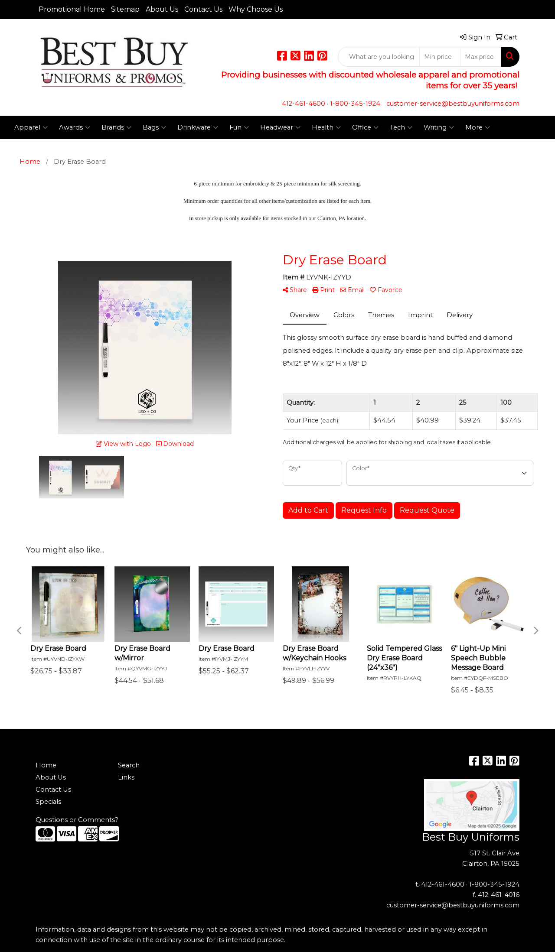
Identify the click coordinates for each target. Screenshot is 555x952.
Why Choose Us (256, 9)
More (477, 127)
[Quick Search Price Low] (439, 57)
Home (46, 765)
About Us (162, 9)
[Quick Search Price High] (480, 57)
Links (126, 777)
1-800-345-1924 (355, 103)
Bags (154, 127)
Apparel (31, 127)
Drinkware (197, 127)
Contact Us (203, 9)
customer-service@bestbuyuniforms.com (452, 103)
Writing (439, 127)
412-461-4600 (303, 103)
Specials (48, 802)
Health (326, 127)
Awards (74, 127)
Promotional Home (72, 9)
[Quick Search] (379, 57)
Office (365, 127)
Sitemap (125, 9)
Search (129, 765)
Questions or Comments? (77, 820)
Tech (401, 127)
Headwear (280, 127)
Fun (239, 127)
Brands (116, 127)
